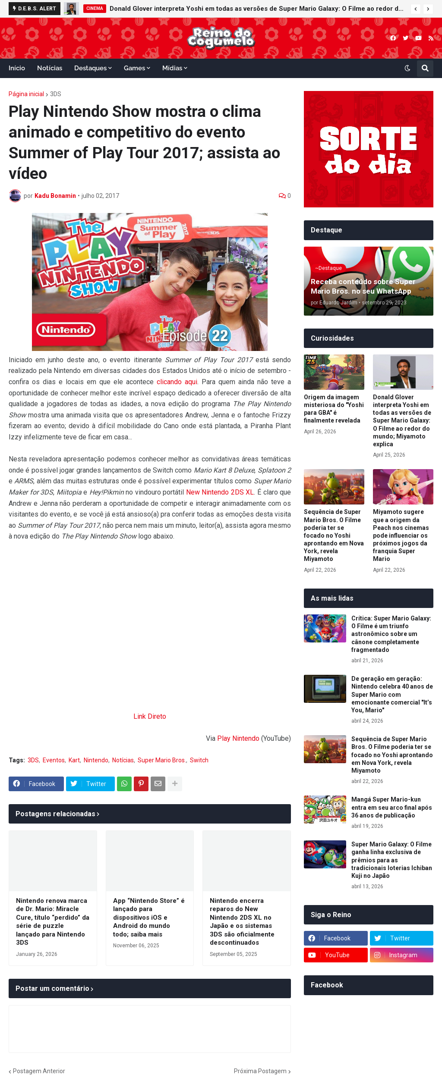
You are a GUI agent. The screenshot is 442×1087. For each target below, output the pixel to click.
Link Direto (149, 716)
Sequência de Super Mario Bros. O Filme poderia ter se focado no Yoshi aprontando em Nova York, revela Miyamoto (334, 535)
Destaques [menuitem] (90, 68)
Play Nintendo (238, 738)
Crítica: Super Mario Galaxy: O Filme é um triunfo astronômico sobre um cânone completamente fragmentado (391, 634)
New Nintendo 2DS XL (220, 492)
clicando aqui (177, 382)
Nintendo (96, 760)
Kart (74, 760)
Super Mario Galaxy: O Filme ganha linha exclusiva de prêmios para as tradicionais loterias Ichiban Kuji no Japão (391, 860)
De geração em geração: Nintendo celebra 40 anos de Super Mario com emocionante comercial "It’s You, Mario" (392, 694)
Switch (199, 760)
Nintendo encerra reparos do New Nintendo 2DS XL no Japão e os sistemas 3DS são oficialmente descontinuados (242, 922)
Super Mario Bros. (162, 760)
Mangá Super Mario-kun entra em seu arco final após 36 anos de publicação (391, 807)
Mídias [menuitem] (172, 68)
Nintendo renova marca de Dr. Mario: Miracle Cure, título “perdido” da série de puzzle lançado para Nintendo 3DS (52, 922)
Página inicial (26, 94)
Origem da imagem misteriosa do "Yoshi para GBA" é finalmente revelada (334, 409)
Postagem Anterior (39, 1071)
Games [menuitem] (134, 68)
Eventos (54, 760)
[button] (415, 9)
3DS (55, 94)
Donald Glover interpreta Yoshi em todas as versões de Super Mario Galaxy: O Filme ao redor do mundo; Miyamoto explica (258, 9)
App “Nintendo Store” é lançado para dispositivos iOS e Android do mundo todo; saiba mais (149, 917)
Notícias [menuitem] (49, 68)
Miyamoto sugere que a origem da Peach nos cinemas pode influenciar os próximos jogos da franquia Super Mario (401, 535)
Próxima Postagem (260, 1071)
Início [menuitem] (17, 68)
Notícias (123, 760)
